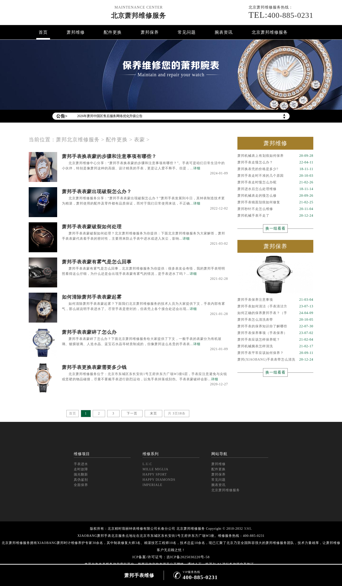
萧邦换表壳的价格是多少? (275, 169)
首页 (43, 32)
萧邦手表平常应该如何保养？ (275, 353)
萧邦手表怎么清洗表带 (275, 319)
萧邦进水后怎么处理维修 (275, 189)
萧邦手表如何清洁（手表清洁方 (275, 306)
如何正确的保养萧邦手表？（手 (275, 313)
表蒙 (139, 140)
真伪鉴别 (81, 479)
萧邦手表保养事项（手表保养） (275, 333)
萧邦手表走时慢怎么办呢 (275, 182)
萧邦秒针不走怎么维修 (275, 209)
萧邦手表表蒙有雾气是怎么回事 (97, 261)
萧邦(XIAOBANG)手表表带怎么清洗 (275, 359)
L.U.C (147, 464)
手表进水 (81, 464)
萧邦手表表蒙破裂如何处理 (92, 226)
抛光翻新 (81, 474)
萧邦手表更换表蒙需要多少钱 (94, 367)
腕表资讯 (224, 32)
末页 (153, 413)
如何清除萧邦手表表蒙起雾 (92, 297)
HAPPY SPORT (155, 474)
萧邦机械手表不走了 (275, 215)
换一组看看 (275, 228)
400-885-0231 (281, 15)
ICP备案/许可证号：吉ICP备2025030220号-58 (171, 557)
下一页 (132, 413)
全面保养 (81, 485)
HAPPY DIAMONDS (159, 479)
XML (248, 528)
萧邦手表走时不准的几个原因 (275, 175)
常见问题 (187, 32)
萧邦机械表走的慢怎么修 (275, 195)
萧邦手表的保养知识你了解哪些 (275, 326)
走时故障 (81, 469)
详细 (196, 168)
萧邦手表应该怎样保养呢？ (275, 339)
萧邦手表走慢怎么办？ (275, 162)
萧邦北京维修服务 (78, 140)
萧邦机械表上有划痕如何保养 (275, 155)
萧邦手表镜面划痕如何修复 (275, 202)
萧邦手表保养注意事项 (275, 299)
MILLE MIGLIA (155, 469)
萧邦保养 (150, 32)
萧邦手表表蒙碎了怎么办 (89, 332)
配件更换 (113, 32)
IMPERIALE (152, 485)
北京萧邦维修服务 (138, 15)
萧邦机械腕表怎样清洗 (275, 346)
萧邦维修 (76, 32)
